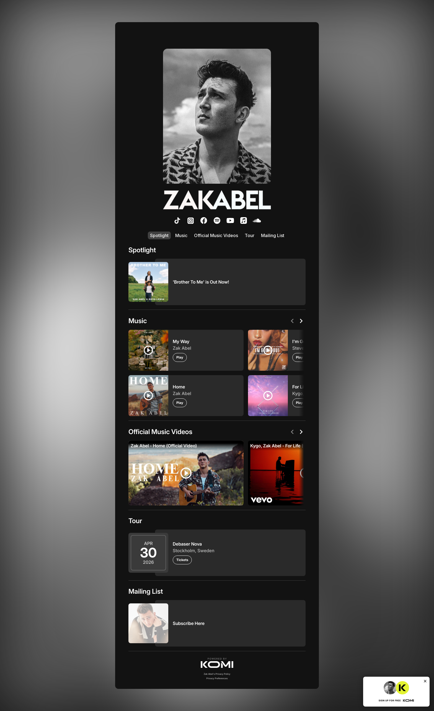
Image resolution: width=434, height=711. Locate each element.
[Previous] (292, 320)
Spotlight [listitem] (159, 235)
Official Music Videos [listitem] (216, 235)
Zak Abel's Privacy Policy (217, 674)
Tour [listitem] (249, 235)
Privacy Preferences (217, 678)
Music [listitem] (181, 235)
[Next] (301, 320)
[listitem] (177, 220)
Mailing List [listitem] (272, 235)
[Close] (425, 681)
